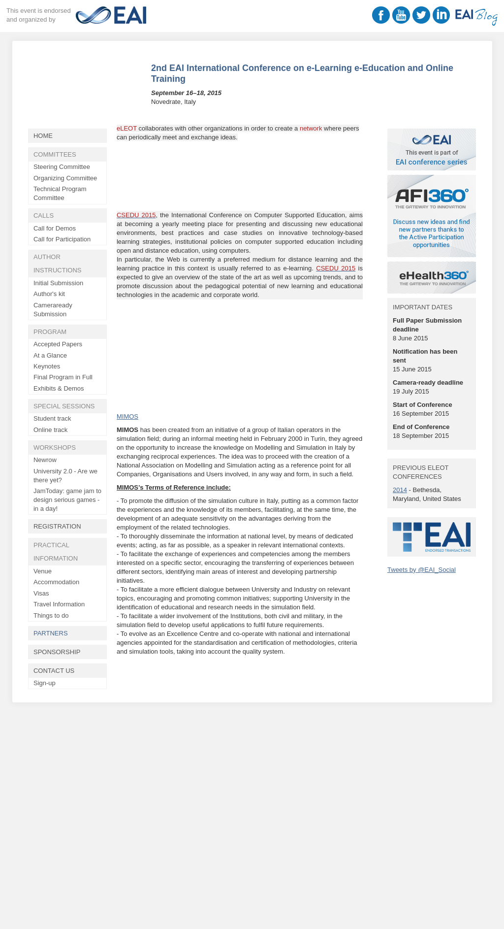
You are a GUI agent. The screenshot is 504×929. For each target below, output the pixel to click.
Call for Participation (62, 239)
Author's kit (49, 294)
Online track (50, 429)
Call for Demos (54, 228)
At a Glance (50, 355)
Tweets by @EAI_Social (421, 569)
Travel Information (59, 604)
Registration (57, 526)
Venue (42, 571)
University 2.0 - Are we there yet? (65, 475)
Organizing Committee (65, 178)
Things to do (51, 615)
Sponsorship (56, 652)
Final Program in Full (63, 377)
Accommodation (56, 582)
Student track (52, 418)
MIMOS (127, 416)
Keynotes (46, 366)
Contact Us (53, 670)
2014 (400, 490)
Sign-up (44, 683)
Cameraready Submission (52, 309)
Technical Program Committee (60, 193)
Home (43, 135)
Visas (41, 593)
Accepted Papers (57, 344)
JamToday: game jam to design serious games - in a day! (67, 499)
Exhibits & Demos (58, 388)
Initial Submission (58, 283)
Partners (50, 633)
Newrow (45, 460)
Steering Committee (61, 166)
